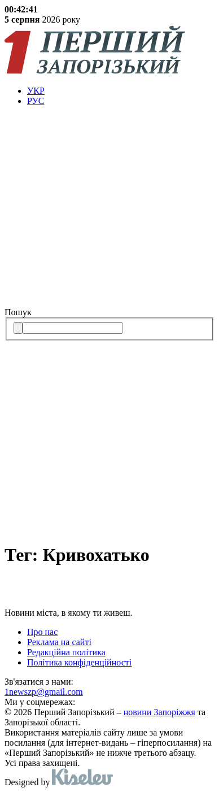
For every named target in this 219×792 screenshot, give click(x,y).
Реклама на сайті (59, 642)
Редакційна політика (66, 652)
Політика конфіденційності (79, 662)
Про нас (42, 632)
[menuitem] (120, 91)
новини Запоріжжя (159, 712)
